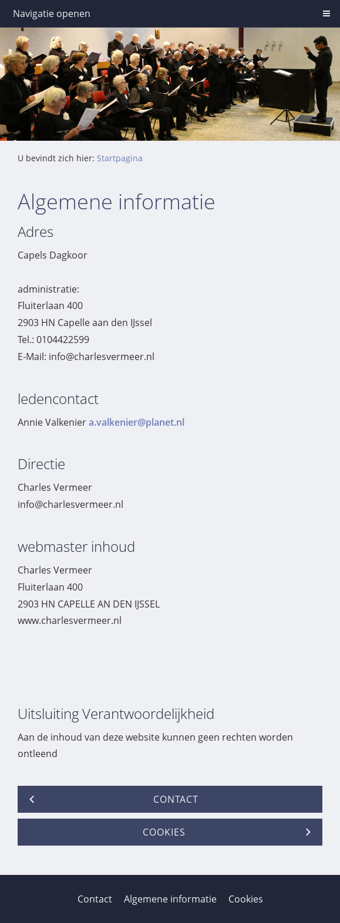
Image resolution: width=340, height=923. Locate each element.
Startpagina (120, 158)
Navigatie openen (51, 13)
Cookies (245, 899)
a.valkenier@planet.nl (136, 422)
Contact (95, 899)
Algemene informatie (170, 899)
